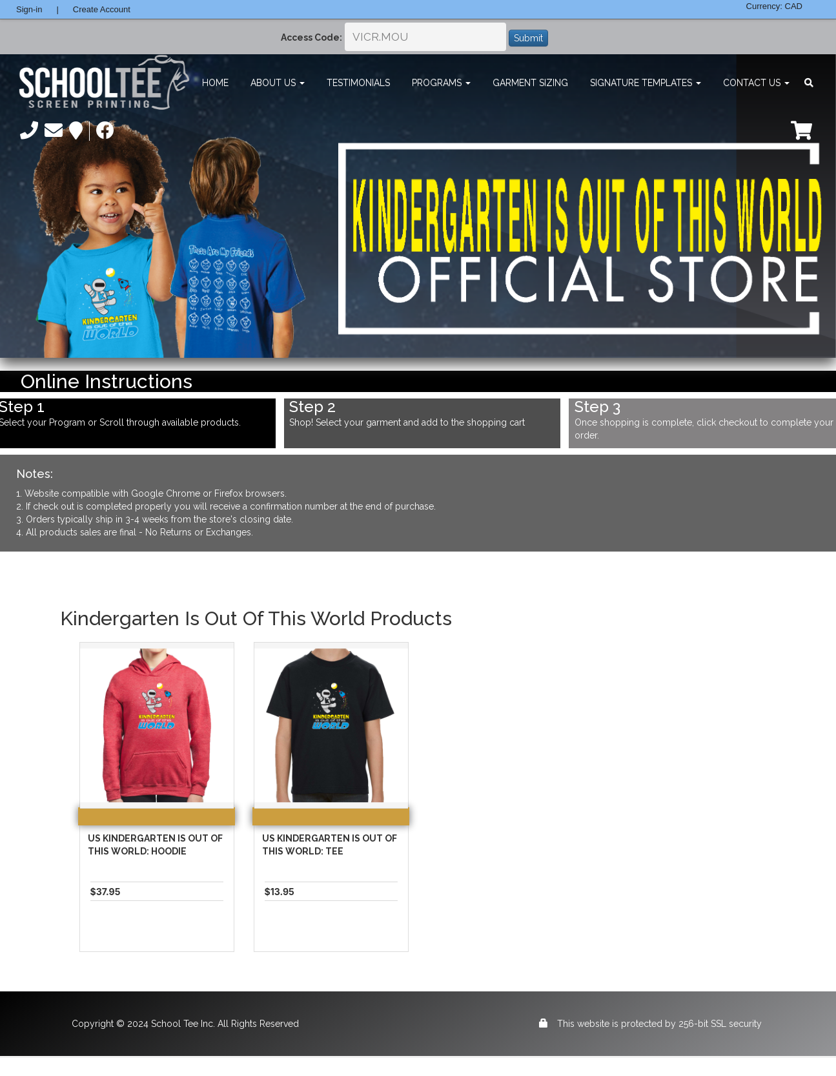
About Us (277, 83)
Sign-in (29, 9)
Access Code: (311, 37)
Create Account (101, 9)
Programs (441, 83)
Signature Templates (645, 83)
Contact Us (756, 83)
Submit (528, 38)
